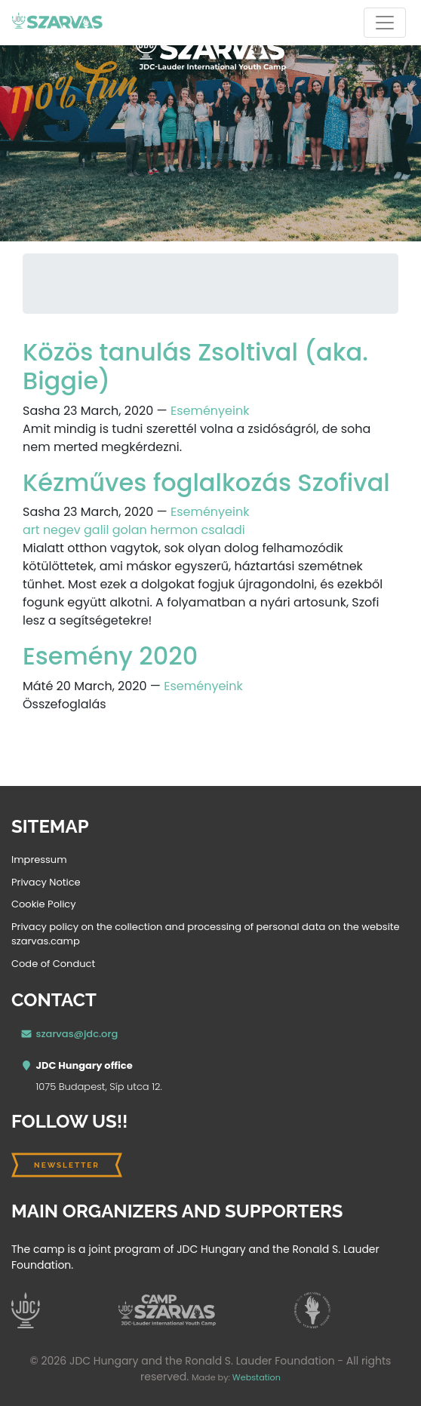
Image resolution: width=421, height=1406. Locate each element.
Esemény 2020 (110, 656)
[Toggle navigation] (385, 23)
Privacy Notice (46, 882)
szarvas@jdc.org (77, 1034)
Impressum (39, 859)
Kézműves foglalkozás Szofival (206, 482)
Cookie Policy (43, 904)
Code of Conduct (53, 963)
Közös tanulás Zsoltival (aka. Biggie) (195, 366)
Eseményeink (210, 410)
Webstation (256, 1377)
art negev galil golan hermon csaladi (134, 530)
